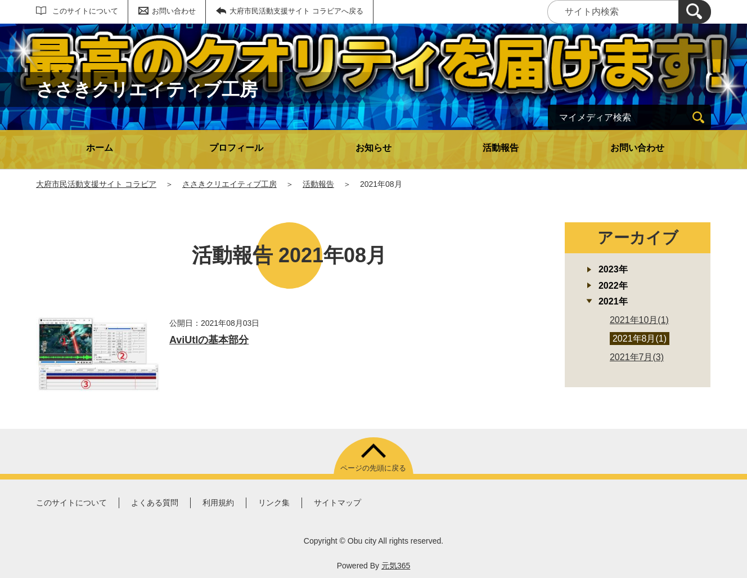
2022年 (613, 285)
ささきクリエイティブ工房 (229, 184)
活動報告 (501, 148)
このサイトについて (85, 11)
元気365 (395, 565)
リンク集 (274, 502)
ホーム (99, 148)
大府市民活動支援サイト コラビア (96, 184)
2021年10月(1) (639, 320)
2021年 (613, 301)
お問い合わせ (174, 11)
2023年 (613, 269)
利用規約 (218, 502)
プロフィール (236, 148)
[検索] (694, 12)
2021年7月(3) (637, 357)
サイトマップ (337, 502)
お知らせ (374, 148)
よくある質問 (154, 502)
